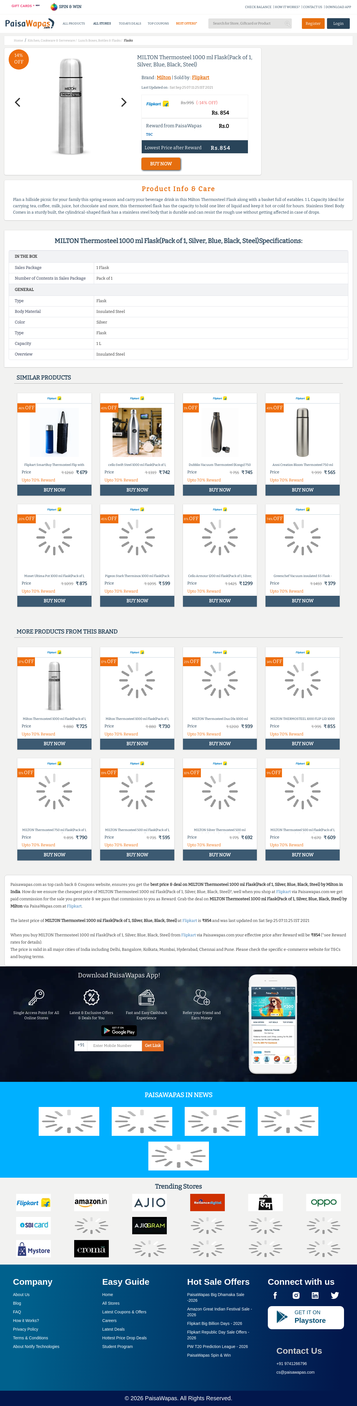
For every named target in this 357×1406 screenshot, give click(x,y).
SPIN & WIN (65, 6)
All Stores (110, 1303)
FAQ (17, 1312)
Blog (17, 1303)
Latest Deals (113, 1329)
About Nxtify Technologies (36, 1346)
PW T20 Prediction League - (217, 1346)
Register (313, 23)
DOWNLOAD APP (338, 7)
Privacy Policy (25, 1329)
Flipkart (200, 77)
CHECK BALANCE (258, 7)
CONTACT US (312, 7)
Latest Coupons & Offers (124, 1312)
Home (107, 1294)
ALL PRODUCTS (74, 23)
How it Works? (26, 1320)
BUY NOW (161, 164)
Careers (109, 1320)
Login (338, 23)
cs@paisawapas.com (295, 1372)
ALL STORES (102, 23)
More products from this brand (66, 631)
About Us (21, 1294)
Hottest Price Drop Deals (124, 1338)
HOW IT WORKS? (287, 7)
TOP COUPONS (158, 23)
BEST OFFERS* (186, 23)
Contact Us (299, 1350)
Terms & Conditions (30, 1338)
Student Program (117, 1346)
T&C (149, 134)
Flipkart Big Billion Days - (214, 1323)
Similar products (43, 377)
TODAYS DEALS (130, 23)
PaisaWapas (161, 1398)
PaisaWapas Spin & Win (209, 1355)
